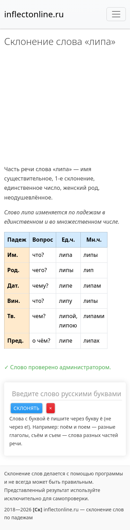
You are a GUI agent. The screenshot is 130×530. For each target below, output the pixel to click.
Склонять (27, 408)
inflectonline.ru (34, 14)
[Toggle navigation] (116, 14)
